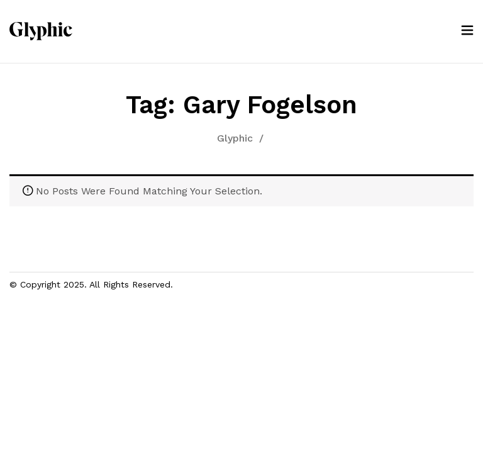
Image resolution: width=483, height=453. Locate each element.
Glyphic (235, 138)
